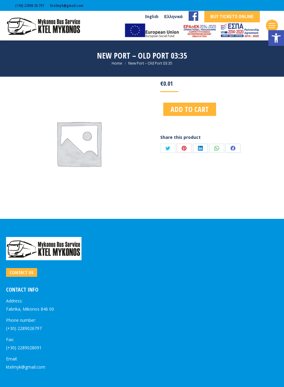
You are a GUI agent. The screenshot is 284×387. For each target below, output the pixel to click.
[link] (276, 38)
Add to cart (190, 109)
